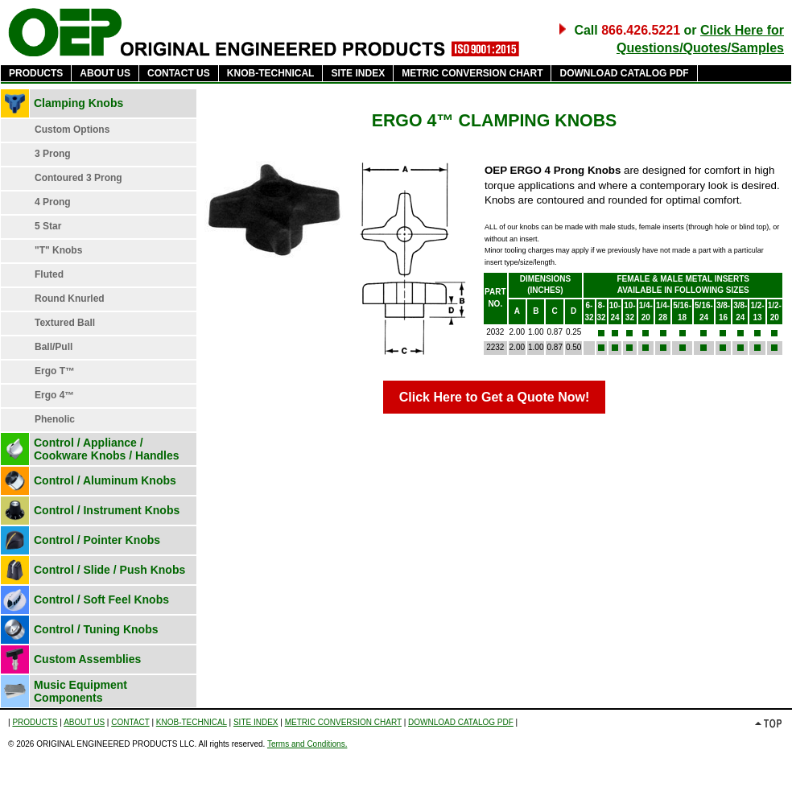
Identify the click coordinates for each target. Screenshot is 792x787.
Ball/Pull (53, 346)
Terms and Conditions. (307, 744)
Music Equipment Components (80, 691)
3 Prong (53, 153)
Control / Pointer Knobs (97, 540)
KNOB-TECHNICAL (271, 73)
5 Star (48, 226)
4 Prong (53, 202)
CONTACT (130, 722)
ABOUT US (105, 73)
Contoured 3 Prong (78, 177)
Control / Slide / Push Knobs (109, 569)
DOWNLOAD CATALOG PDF (623, 73)
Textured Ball (65, 322)
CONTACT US (178, 73)
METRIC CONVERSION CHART (472, 73)
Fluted (49, 274)
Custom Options (72, 129)
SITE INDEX (358, 73)
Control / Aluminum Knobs (105, 480)
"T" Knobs (58, 250)
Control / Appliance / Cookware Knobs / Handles (106, 449)
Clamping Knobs (78, 103)
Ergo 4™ (54, 395)
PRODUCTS (36, 73)
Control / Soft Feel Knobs (101, 599)
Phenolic (55, 419)
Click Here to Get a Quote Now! (494, 397)
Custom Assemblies (87, 659)
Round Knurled (70, 298)
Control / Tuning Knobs (96, 629)
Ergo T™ (55, 371)
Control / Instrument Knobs (106, 510)
